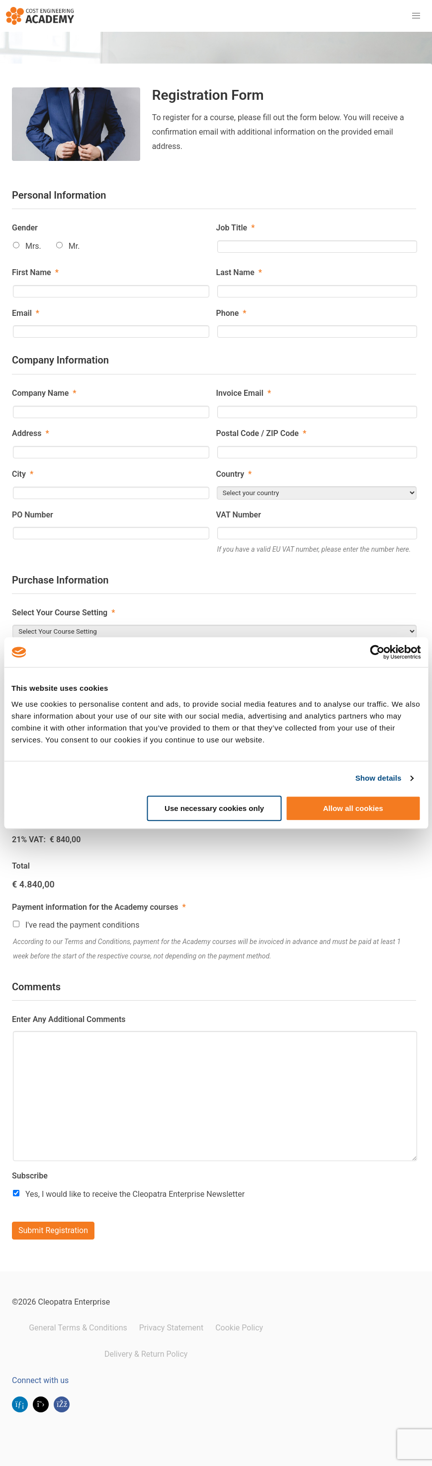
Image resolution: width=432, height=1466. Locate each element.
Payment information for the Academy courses (99, 907)
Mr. (74, 246)
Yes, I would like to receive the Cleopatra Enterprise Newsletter (135, 1194)
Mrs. (33, 246)
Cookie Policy (239, 1327)
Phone (231, 313)
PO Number (32, 514)
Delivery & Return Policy (145, 1354)
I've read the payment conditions (82, 925)
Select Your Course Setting (63, 612)
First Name (35, 272)
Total (21, 866)
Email (25, 313)
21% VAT (27, 839)
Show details (378, 778)
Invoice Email (243, 393)
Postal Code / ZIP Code (261, 433)
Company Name (44, 393)
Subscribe (30, 1175)
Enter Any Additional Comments (69, 1019)
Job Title (235, 227)
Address (30, 433)
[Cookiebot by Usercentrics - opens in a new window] (377, 652)
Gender (25, 227)
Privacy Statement (171, 1327)
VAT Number (238, 514)
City (22, 474)
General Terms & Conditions (78, 1327)
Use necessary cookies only (214, 808)
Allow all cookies (353, 808)
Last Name (239, 272)
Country (234, 474)
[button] (416, 16)
